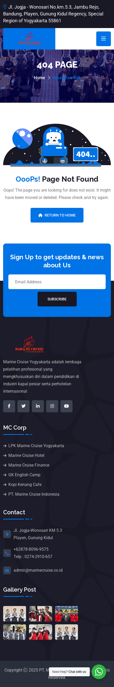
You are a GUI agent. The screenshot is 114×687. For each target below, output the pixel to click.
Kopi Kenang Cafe (24, 484)
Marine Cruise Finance (28, 465)
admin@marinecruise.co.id (38, 570)
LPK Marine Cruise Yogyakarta (36, 445)
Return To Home (57, 215)
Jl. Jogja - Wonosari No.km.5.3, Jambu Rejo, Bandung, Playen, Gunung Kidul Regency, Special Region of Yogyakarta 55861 (53, 13)
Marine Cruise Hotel (26, 455)
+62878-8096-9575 (31, 549)
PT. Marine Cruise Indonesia (33, 494)
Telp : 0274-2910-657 (33, 556)
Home (39, 77)
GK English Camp (24, 474)
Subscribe (57, 299)
